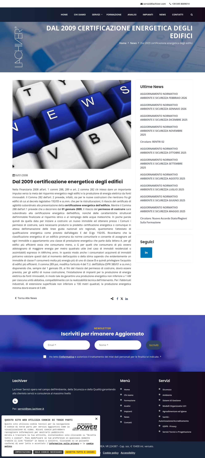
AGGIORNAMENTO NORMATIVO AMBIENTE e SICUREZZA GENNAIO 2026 (163, 107)
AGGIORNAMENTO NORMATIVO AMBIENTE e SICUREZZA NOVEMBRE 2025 (161, 130)
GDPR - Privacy (170, 426)
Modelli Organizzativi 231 (175, 406)
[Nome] (118, 345)
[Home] (12, 14)
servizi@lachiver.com (153, 3)
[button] (117, 298)
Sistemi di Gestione (172, 400)
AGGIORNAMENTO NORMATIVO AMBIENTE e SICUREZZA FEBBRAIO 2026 (163, 96)
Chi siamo (80, 14)
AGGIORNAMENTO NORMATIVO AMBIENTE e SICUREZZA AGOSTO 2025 (162, 176)
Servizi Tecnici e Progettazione (177, 431)
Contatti (177, 14)
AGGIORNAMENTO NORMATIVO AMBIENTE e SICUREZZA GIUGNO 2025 (162, 198)
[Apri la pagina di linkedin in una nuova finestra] (146, 252)
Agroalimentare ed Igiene (175, 411)
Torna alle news (26, 298)
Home (64, 14)
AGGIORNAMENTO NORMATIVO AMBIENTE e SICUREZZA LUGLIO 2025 (162, 187)
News (162, 14)
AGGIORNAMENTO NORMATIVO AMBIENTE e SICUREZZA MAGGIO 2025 (162, 209)
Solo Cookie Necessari (48, 452)
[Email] (66, 345)
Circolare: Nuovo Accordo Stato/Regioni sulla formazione (163, 220)
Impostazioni (23, 452)
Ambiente (167, 395)
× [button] (96, 419)
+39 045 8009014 (179, 3)
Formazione (113, 14)
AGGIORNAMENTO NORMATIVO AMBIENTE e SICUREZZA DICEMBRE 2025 (163, 118)
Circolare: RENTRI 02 (152, 141)
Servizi (96, 14)
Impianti (148, 14)
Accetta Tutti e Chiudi (80, 452)
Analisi (132, 14)
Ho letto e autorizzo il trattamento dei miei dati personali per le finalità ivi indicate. (104, 356)
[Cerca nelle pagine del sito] (192, 14)
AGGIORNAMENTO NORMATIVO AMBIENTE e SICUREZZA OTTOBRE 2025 (163, 150)
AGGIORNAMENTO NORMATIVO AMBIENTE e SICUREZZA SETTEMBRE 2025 (161, 163)
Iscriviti (153, 345)
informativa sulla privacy (64, 443)
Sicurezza (167, 389)
